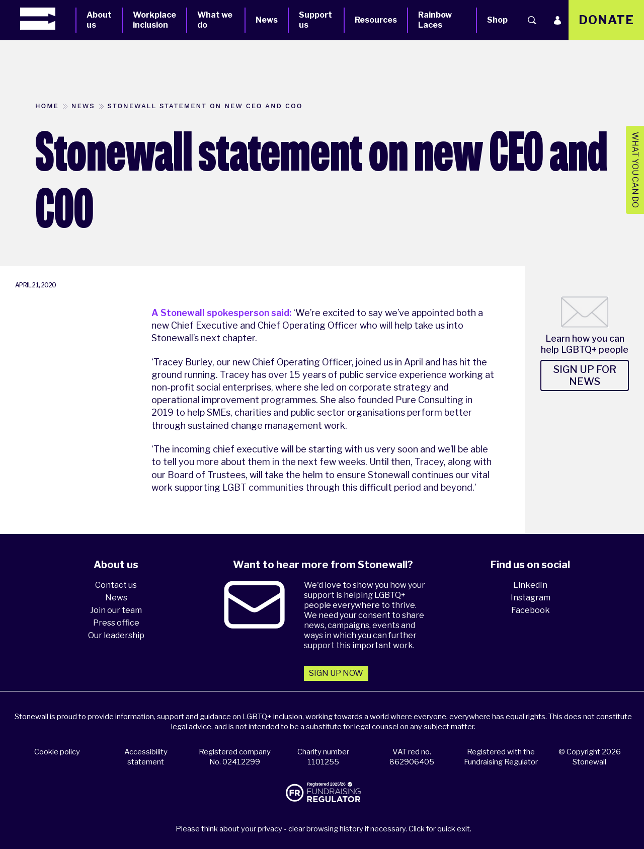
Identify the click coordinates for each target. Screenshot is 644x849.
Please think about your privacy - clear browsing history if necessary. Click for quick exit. (323, 828)
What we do (214, 20)
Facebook (530, 610)
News (267, 20)
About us (99, 20)
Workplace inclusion (154, 20)
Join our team (116, 610)
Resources (376, 20)
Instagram (530, 597)
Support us (315, 20)
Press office (116, 623)
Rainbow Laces (435, 20)
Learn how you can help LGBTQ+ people (584, 344)
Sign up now (336, 673)
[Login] (557, 20)
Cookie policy (57, 751)
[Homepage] (47, 19)
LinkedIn (530, 585)
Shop (497, 20)
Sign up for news (584, 375)
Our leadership (116, 635)
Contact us (116, 585)
